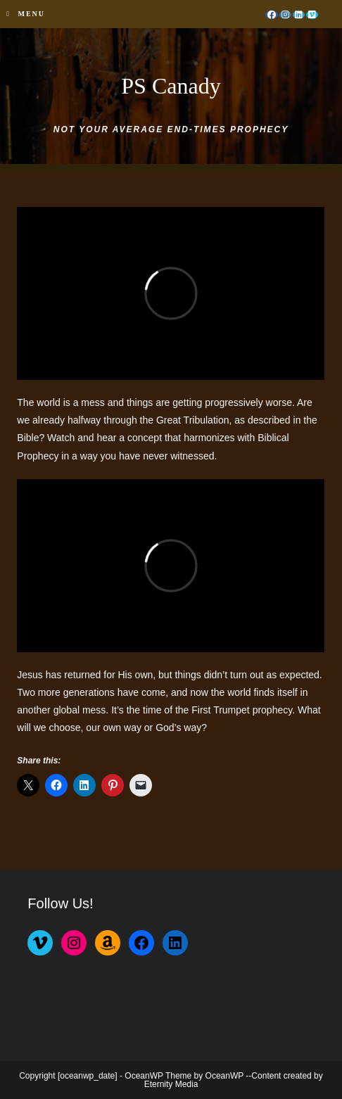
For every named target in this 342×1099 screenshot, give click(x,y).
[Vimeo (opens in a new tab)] (312, 15)
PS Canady (170, 86)
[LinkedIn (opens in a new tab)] (299, 15)
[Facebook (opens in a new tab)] (271, 15)
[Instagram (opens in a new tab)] (285, 15)
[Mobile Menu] (25, 14)
